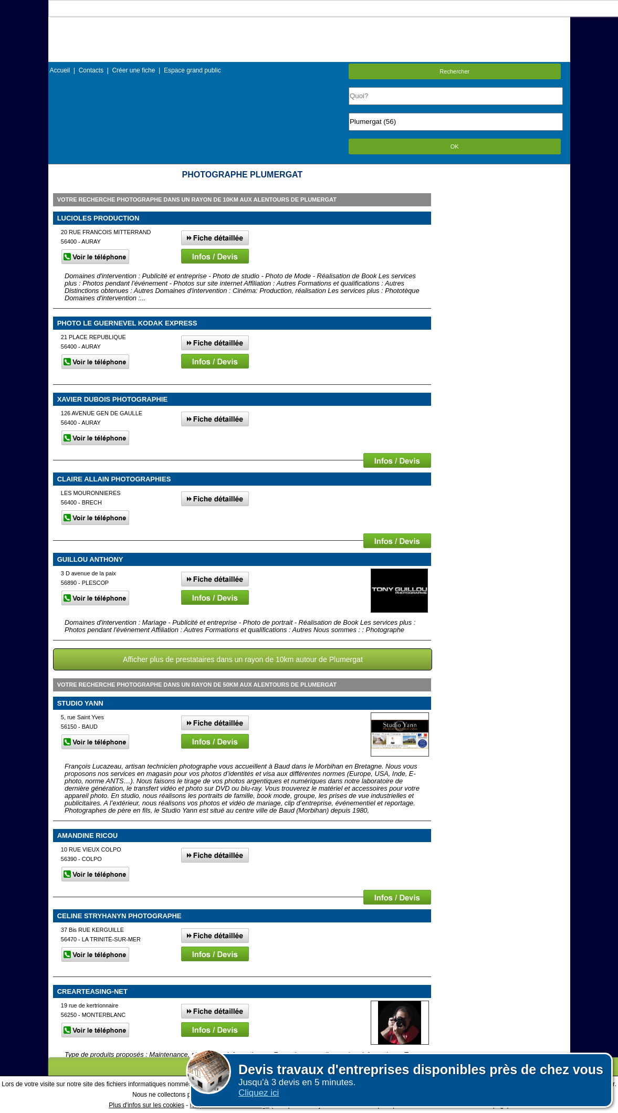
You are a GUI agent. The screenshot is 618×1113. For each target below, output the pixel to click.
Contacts (91, 70)
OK (455, 146)
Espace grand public (192, 70)
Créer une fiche (133, 70)
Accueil (60, 70)
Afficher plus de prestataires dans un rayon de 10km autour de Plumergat (243, 659)
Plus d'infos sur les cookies (146, 1105)
